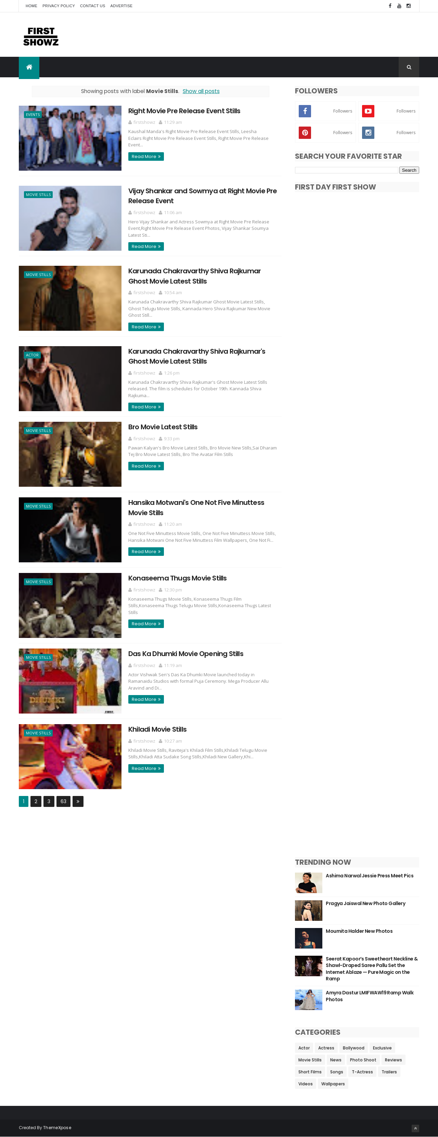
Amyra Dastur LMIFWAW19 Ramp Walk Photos (369, 996)
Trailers (389, 1072)
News (336, 1060)
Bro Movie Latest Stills (163, 427)
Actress (326, 1048)
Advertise (122, 6)
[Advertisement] (294, 34)
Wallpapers (333, 1084)
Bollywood (353, 1048)
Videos (305, 1084)
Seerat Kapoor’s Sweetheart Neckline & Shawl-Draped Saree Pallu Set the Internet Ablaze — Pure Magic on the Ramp (371, 968)
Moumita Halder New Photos (359, 931)
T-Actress (362, 1072)
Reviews (393, 1060)
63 (63, 801)
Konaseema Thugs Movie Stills (177, 578)
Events (33, 114)
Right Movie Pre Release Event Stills (184, 111)
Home (31, 6)
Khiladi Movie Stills (157, 729)
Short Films (310, 1072)
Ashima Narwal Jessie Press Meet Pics (369, 875)
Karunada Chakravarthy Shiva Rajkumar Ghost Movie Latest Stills (194, 276)
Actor (32, 354)
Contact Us (92, 6)
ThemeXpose (57, 1128)
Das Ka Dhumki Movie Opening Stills (185, 653)
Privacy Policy (58, 6)
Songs (336, 1072)
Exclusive (382, 1048)
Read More (144, 156)
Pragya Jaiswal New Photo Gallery (365, 903)
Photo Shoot (363, 1060)
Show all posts (201, 91)
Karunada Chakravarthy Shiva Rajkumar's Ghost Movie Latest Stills (197, 356)
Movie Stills (38, 194)
